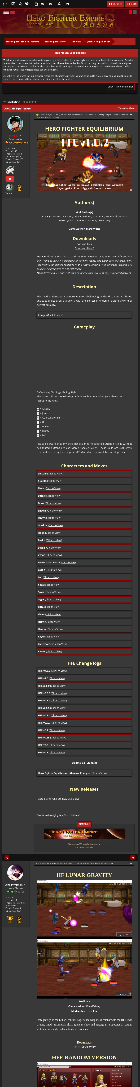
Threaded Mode (126, 108)
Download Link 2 (84, 248)
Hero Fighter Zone (55, 41)
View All (9, 193)
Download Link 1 (84, 244)
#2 (131, 863)
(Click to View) (55, 315)
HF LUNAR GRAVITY (84, 1047)
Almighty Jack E (57, 815)
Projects (76, 41)
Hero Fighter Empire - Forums (22, 41)
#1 (131, 114)
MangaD (108, 114)
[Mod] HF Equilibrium (98, 41)
